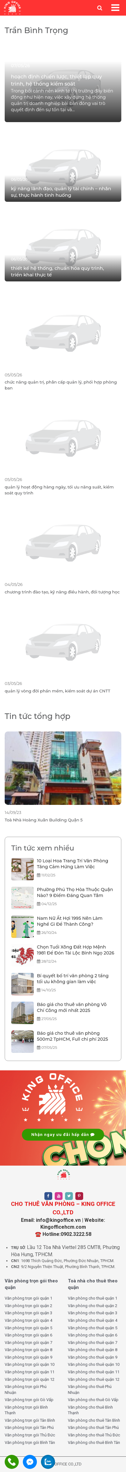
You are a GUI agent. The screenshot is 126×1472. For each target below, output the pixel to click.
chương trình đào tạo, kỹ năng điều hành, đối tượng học (62, 591)
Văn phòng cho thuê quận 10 (93, 1364)
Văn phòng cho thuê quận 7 (92, 1342)
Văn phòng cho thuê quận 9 (92, 1357)
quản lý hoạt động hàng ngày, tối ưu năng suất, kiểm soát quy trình (59, 489)
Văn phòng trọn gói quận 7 (28, 1342)
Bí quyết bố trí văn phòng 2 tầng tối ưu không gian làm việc (72, 979)
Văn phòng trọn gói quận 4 (28, 1320)
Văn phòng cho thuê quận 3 (92, 1313)
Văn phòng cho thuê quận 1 (92, 1298)
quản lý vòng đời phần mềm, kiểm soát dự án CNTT (57, 690)
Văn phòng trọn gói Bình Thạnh (26, 1410)
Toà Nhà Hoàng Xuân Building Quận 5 (44, 819)
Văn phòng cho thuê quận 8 (92, 1349)
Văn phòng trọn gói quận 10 (29, 1364)
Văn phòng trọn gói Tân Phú (29, 1427)
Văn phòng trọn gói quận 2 (28, 1305)
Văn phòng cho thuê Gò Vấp (93, 1399)
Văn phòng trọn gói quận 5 (28, 1328)
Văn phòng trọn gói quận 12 (29, 1379)
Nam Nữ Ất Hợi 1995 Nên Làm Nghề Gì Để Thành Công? (70, 921)
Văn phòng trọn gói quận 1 (28, 1298)
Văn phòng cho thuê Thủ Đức (94, 1435)
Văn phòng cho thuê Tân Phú (93, 1427)
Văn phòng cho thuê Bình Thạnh (90, 1410)
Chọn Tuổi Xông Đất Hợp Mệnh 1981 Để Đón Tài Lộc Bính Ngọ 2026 (75, 950)
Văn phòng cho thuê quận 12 (93, 1379)
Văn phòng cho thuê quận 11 (93, 1372)
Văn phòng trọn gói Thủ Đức (30, 1435)
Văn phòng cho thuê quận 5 (92, 1328)
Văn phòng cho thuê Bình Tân (94, 1442)
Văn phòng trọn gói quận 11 (29, 1372)
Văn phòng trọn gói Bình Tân (30, 1442)
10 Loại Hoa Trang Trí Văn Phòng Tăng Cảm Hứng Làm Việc (72, 864)
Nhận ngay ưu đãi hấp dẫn (63, 1134)
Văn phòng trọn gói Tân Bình (30, 1420)
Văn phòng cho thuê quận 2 (92, 1305)
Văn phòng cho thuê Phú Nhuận (90, 1389)
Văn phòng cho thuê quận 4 (92, 1320)
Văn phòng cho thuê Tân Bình (94, 1420)
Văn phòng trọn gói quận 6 (28, 1335)
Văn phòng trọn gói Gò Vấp (29, 1399)
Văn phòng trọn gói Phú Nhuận (26, 1389)
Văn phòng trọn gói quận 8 (28, 1349)
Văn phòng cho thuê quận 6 (92, 1335)
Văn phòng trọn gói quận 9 (28, 1357)
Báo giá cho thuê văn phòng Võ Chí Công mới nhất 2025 (72, 1008)
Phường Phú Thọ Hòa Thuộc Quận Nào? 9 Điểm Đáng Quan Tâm (75, 893)
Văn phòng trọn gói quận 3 (28, 1313)
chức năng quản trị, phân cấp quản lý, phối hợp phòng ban (61, 384)
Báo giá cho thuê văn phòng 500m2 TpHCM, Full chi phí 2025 (72, 1036)
